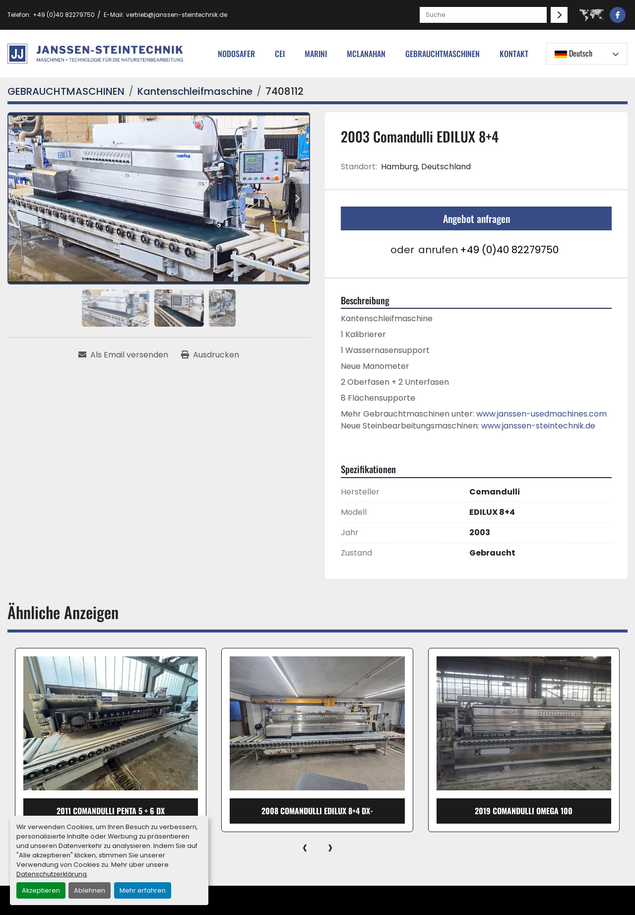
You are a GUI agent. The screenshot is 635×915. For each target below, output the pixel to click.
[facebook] (618, 15)
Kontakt (514, 54)
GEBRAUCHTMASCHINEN (442, 54)
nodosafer (236, 54)
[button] (442, 53)
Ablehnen (89, 890)
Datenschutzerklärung (51, 874)
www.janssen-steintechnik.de (538, 425)
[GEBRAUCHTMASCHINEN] (66, 91)
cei (280, 54)
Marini (316, 54)
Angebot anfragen (476, 218)
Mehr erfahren (143, 890)
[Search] (483, 15)
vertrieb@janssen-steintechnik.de (176, 14)
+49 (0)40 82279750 (64, 14)
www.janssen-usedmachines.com (541, 414)
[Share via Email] (123, 355)
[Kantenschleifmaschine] (195, 91)
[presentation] (305, 847)
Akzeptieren (41, 890)
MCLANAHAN (366, 54)
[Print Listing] (210, 355)
